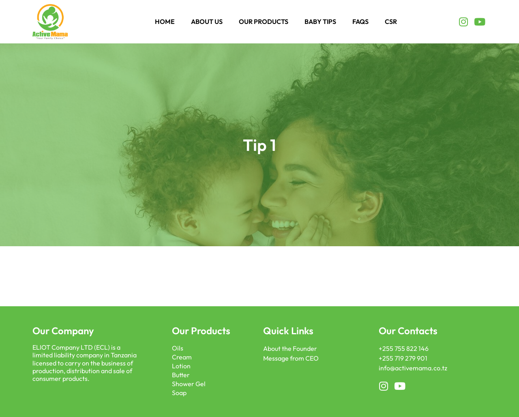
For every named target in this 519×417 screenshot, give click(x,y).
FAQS (360, 21)
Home (165, 21)
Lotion (181, 366)
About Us (207, 21)
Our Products (263, 21)
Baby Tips (320, 21)
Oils (177, 348)
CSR (391, 21)
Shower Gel (189, 384)
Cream (182, 357)
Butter (181, 375)
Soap (179, 393)
